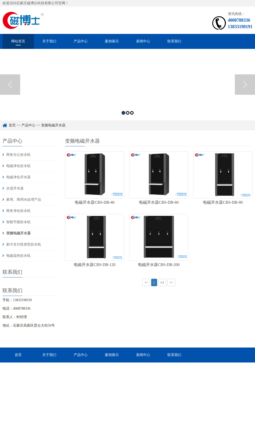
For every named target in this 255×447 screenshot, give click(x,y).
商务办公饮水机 (18, 155)
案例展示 (112, 41)
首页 (18, 355)
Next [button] (245, 90)
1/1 (162, 282)
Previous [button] (10, 90)
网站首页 (18, 41)
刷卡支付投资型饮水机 (23, 244)
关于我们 (49, 41)
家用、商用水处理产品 (23, 199)
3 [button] (132, 118)
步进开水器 (15, 188)
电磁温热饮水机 (18, 256)
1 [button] (123, 118)
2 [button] (127, 118)
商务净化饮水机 (18, 211)
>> (171, 282)
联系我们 (174, 41)
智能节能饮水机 (18, 222)
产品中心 (81, 41)
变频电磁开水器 (18, 233)
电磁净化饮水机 (18, 166)
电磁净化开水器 (18, 177)
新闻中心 (143, 41)
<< (146, 282)
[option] (127, 90)
